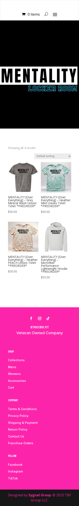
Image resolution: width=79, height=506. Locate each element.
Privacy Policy (18, 415)
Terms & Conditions (22, 409)
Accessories (17, 381)
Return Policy (17, 429)
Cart (11, 387)
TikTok (13, 478)
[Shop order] (52, 156)
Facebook (15, 464)
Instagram (15, 471)
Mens (12, 367)
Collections (16, 360)
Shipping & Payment (23, 422)
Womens (14, 374)
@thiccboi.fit (39, 327)
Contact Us (16, 436)
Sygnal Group (39, 495)
